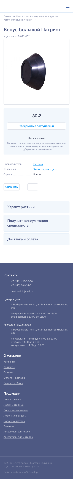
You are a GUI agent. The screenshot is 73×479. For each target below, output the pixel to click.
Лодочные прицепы (15, 416)
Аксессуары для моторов (18, 437)
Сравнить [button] (11, 187)
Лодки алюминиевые (16, 410)
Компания (9, 362)
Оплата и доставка (14, 378)
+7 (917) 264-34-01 (22, 285)
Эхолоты (9, 426)
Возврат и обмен (13, 383)
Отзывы (8, 372)
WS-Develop (31, 472)
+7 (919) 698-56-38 (32, 6)
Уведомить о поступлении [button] (36, 126)
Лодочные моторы (14, 421)
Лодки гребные (12, 399)
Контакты (9, 367)
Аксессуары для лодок (17, 431)
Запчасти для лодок (45, 169)
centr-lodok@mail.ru (22, 291)
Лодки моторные (13, 405)
